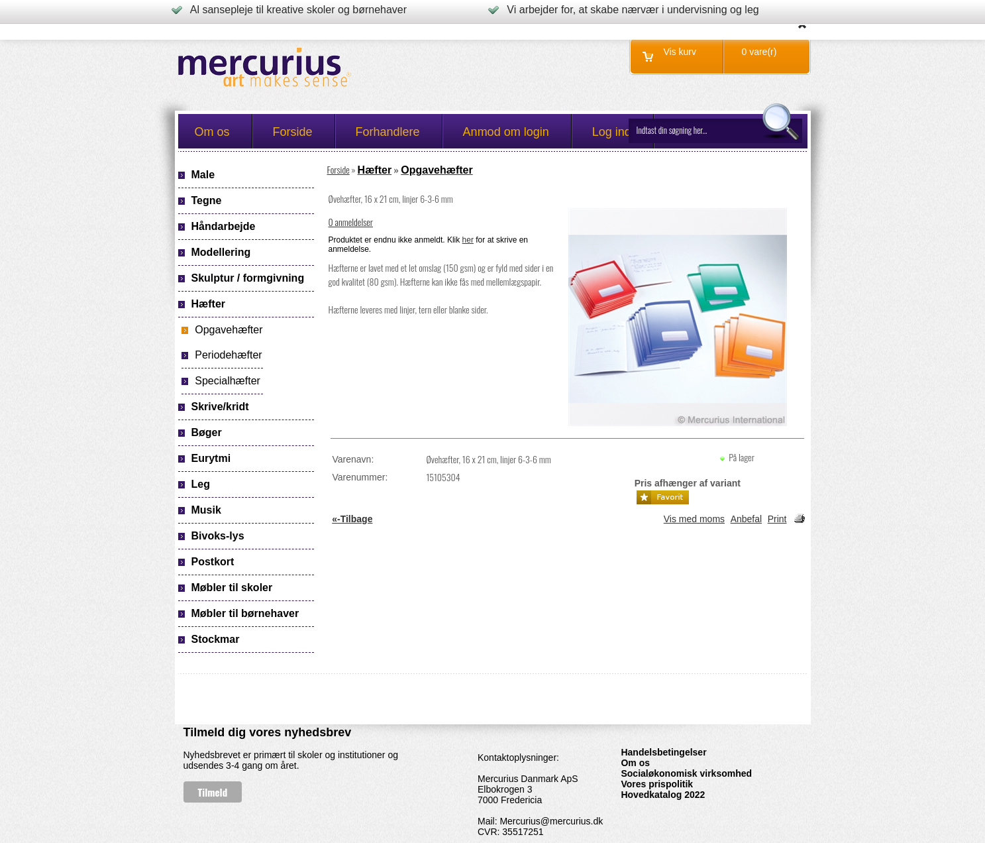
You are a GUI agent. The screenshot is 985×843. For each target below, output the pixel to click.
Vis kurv (680, 51)
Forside (338, 169)
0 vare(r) (759, 51)
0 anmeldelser (351, 222)
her (468, 240)
